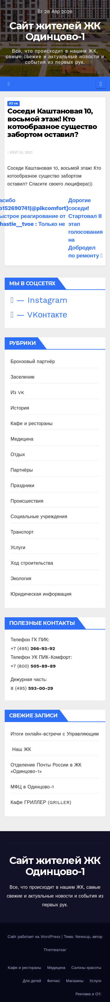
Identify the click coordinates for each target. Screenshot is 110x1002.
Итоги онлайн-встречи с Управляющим (55, 734)
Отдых (18, 454)
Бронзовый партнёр (33, 361)
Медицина (22, 439)
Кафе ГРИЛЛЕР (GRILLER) (41, 802)
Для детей (32, 981)
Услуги (18, 547)
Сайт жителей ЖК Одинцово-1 (55, 31)
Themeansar (55, 950)
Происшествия (27, 501)
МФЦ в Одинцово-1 (32, 787)
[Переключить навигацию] (101, 84)
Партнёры (22, 470)
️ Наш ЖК (21, 749)
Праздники (22, 485)
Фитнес (53, 981)
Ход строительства (32, 563)
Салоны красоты (86, 967)
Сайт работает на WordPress (35, 936)
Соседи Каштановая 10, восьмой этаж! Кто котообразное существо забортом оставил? (52, 122)
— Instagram (39, 300)
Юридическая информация (41, 594)
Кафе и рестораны (32, 423)
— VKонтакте (39, 314)
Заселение (23, 377)
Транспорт (22, 532)
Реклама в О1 (88, 994)
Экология (21, 578)
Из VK (13, 103)
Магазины (75, 981)
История (20, 408)
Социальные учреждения (39, 516)
